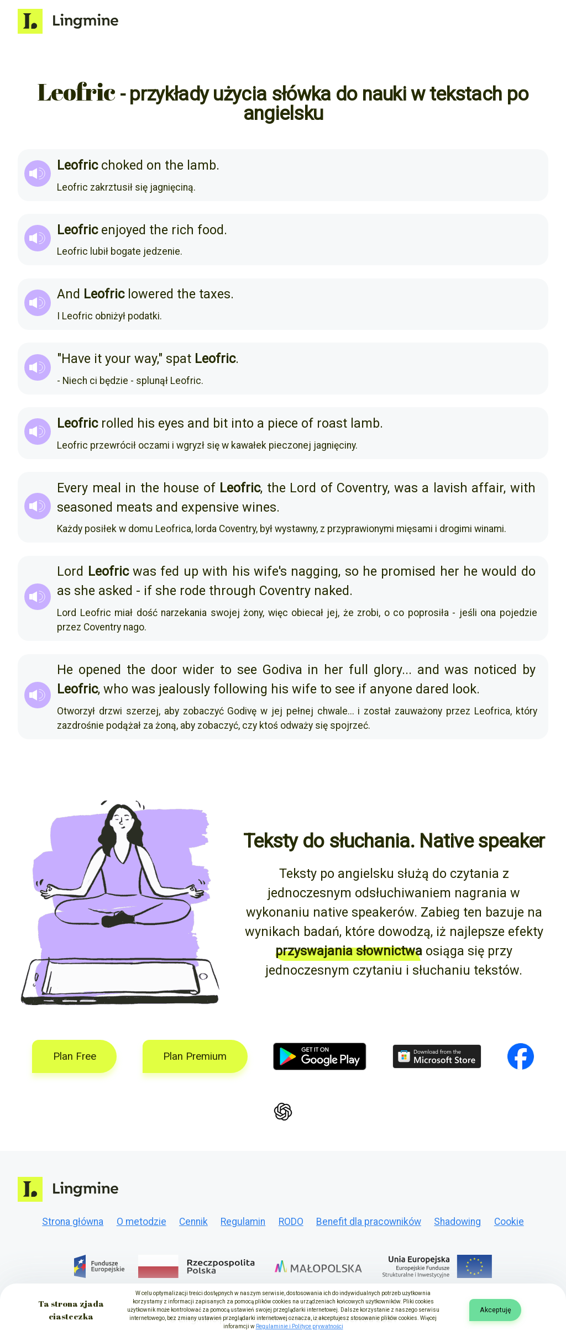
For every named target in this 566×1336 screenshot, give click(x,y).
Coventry (362, 488)
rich (182, 230)
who (115, 689)
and (198, 423)
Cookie (509, 1221)
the (174, 165)
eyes (171, 423)
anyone (391, 689)
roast (332, 423)
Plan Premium (195, 1056)
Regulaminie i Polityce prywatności (299, 1326)
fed (169, 571)
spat (178, 358)
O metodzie (141, 1221)
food (210, 230)
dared (432, 689)
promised (408, 571)
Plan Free (74, 1056)
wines (259, 507)
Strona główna (72, 1221)
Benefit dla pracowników (368, 1221)
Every (72, 488)
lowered (151, 294)
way (145, 358)
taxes (214, 294)
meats (134, 507)
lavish (450, 488)
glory (388, 669)
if (148, 590)
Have (76, 358)
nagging (314, 571)
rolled (117, 423)
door (164, 669)
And (68, 294)
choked (122, 165)
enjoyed (123, 230)
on (153, 165)
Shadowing (457, 1221)
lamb (201, 165)
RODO (291, 1221)
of (307, 423)
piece (283, 423)
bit (220, 423)
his (146, 423)
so (352, 571)
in (130, 488)
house (181, 488)
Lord (303, 488)
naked (331, 590)
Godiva (282, 669)
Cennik (193, 1221)
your (118, 358)
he (370, 571)
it (98, 358)
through (232, 590)
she (84, 590)
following (240, 689)
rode (193, 590)
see (247, 669)
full (358, 669)
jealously (184, 689)
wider (198, 669)
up (191, 571)
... (407, 669)
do (528, 571)
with (523, 488)
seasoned (85, 507)
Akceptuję (495, 1310)
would (499, 571)
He (65, 669)
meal (106, 488)
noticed (495, 669)
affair (487, 488)
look (464, 689)
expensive (210, 507)
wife (304, 689)
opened (99, 669)
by (529, 669)
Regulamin (243, 1221)
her (449, 571)
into (242, 423)
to (226, 669)
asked (115, 590)
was (406, 488)
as (64, 590)
